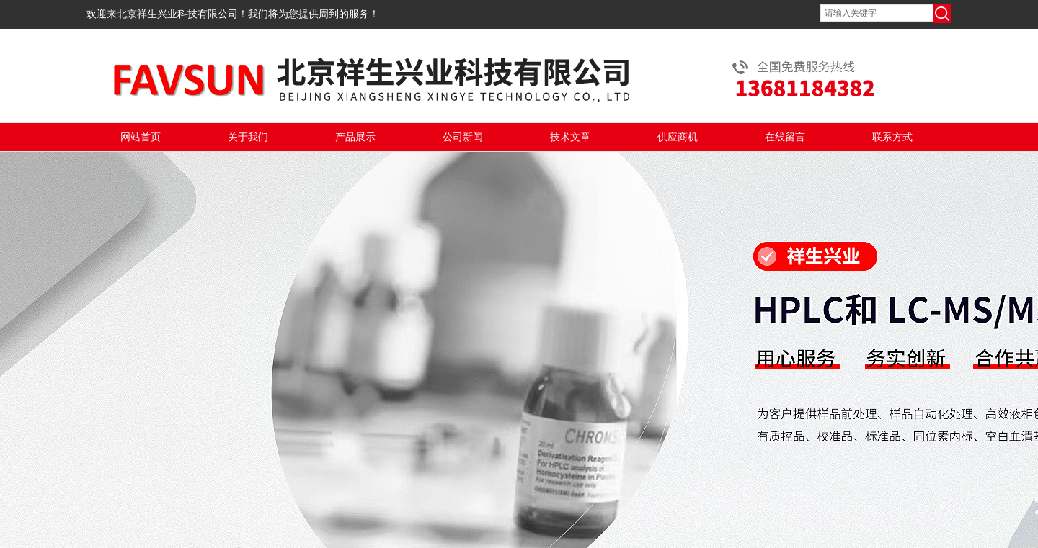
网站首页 (140, 137)
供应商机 (677, 137)
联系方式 (892, 137)
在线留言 (785, 137)
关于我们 (248, 137)
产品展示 (355, 137)
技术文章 (570, 137)
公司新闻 (463, 137)
